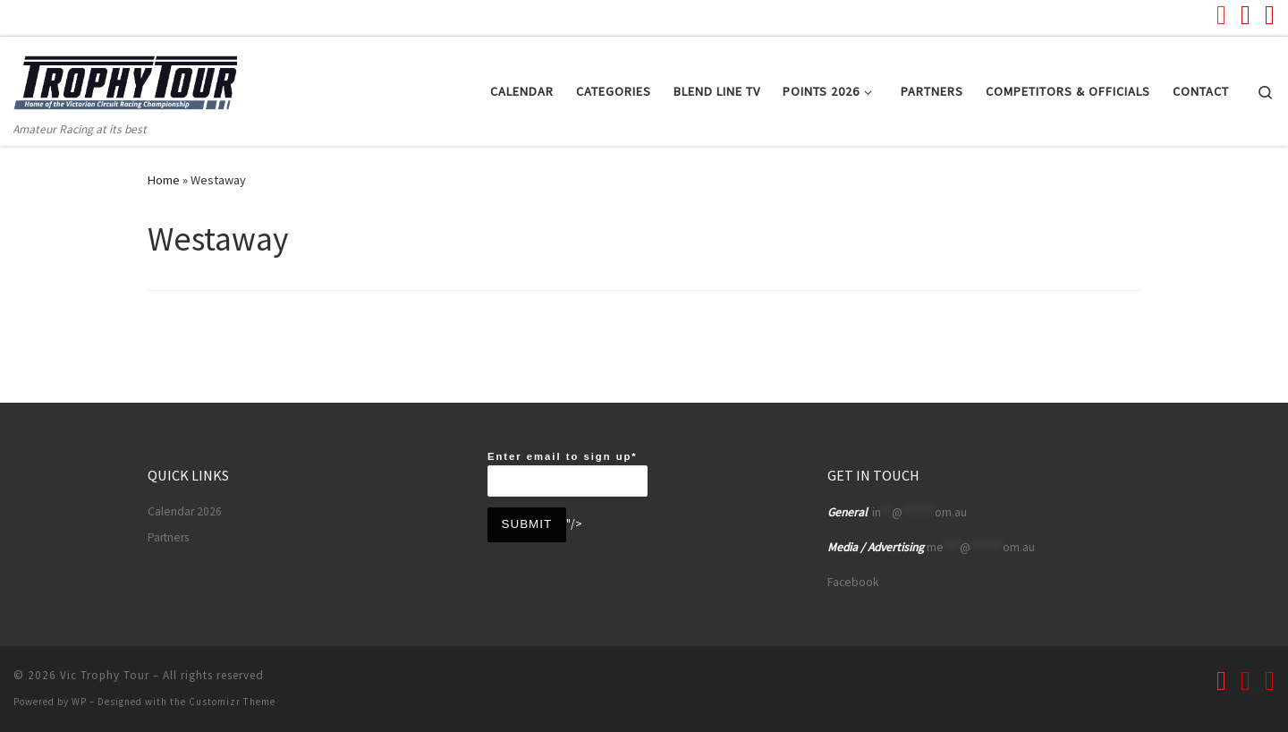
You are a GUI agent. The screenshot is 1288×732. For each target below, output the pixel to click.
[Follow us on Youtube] (1221, 14)
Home (164, 180)
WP (79, 701)
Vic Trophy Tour (104, 675)
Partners (168, 537)
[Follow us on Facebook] (1245, 14)
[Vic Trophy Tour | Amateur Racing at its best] (125, 77)
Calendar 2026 (185, 511)
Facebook (852, 582)
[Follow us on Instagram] (1270, 14)
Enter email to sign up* (567, 474)
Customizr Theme (232, 701)
